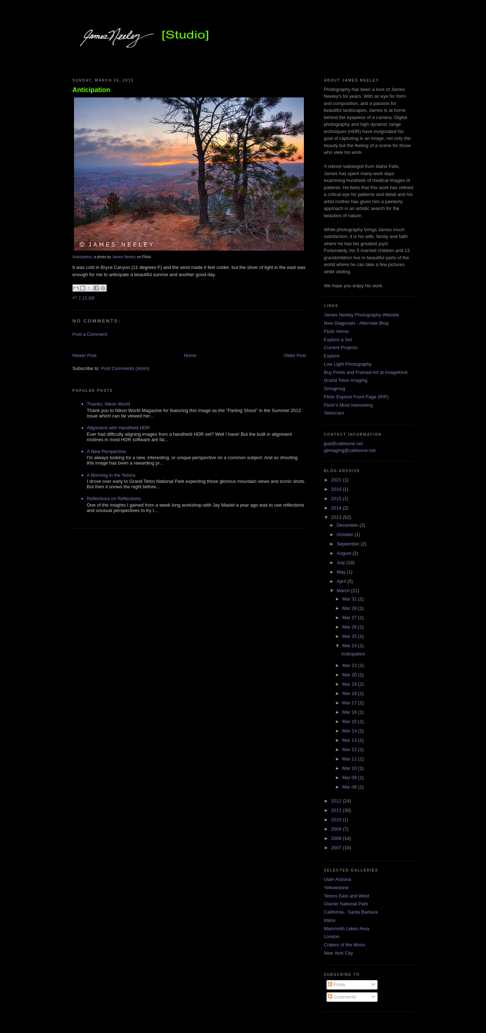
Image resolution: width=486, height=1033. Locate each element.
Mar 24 (350, 645)
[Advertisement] (157, 344)
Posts (336, 984)
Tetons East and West (346, 896)
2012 (337, 801)
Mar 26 (350, 627)
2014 (337, 508)
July (341, 562)
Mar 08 (350, 787)
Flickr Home (336, 331)
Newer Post (85, 355)
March (344, 590)
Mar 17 (350, 702)
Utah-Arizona (337, 879)
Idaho (330, 920)
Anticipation (91, 89)
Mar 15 (350, 721)
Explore (332, 355)
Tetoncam (334, 413)
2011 (337, 810)
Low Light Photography (348, 364)
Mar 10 (350, 768)
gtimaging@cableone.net (350, 450)
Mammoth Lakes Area (346, 928)
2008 (337, 838)
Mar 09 (350, 777)
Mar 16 (350, 712)
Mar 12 (350, 749)
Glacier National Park (346, 903)
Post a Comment (90, 334)
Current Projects (341, 347)
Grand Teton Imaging (345, 380)
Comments (342, 997)
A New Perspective (106, 451)
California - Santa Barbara (351, 912)
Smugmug (334, 388)
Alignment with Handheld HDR (118, 427)
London (331, 936)
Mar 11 (350, 759)
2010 (337, 819)
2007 (337, 847)
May (342, 572)
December (348, 525)
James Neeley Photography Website (361, 314)
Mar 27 (350, 617)
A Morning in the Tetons (111, 475)
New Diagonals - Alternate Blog (356, 323)
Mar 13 (350, 740)
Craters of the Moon (344, 944)
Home (190, 355)
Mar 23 (350, 665)
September (349, 544)
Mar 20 (350, 674)
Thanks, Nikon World (108, 404)
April (342, 581)
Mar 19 (350, 684)
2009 (337, 829)
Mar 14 (350, 730)
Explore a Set (338, 339)
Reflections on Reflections (114, 498)
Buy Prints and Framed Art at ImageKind (366, 372)
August (344, 553)
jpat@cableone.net (343, 443)
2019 (337, 489)
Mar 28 (350, 608)
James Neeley (124, 257)
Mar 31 (350, 599)
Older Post (295, 355)
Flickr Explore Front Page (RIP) (356, 396)
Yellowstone (336, 887)
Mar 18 (350, 693)
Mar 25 (350, 636)
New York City (338, 953)
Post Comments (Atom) (125, 368)
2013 (337, 517)
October (346, 534)
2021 (337, 480)
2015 (337, 498)
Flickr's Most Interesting (348, 405)
